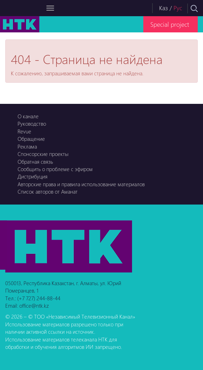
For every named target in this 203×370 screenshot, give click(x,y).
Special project (169, 24)
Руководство (32, 123)
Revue (24, 131)
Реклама (27, 146)
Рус (177, 8)
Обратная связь (35, 161)
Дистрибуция (32, 176)
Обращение (31, 138)
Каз (163, 8)
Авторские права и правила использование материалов (81, 184)
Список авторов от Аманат (48, 191)
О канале (28, 116)
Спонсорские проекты (43, 153)
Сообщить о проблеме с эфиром (55, 169)
